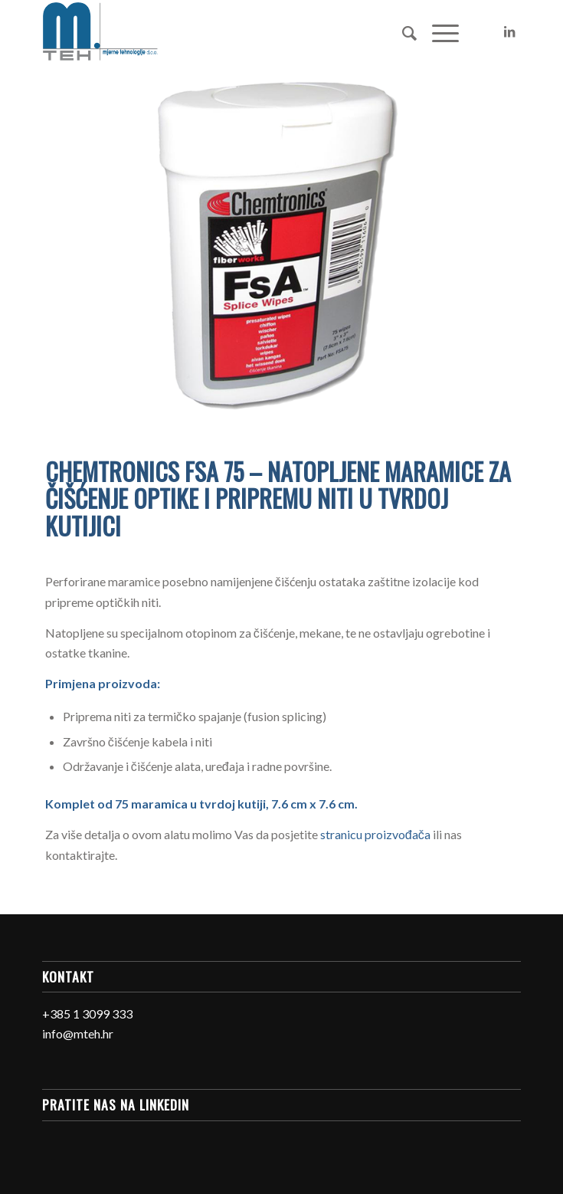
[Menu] (438, 31)
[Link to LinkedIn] (509, 31)
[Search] (402, 31)
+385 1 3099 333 (87, 1013)
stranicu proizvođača (375, 834)
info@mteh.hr (77, 1033)
